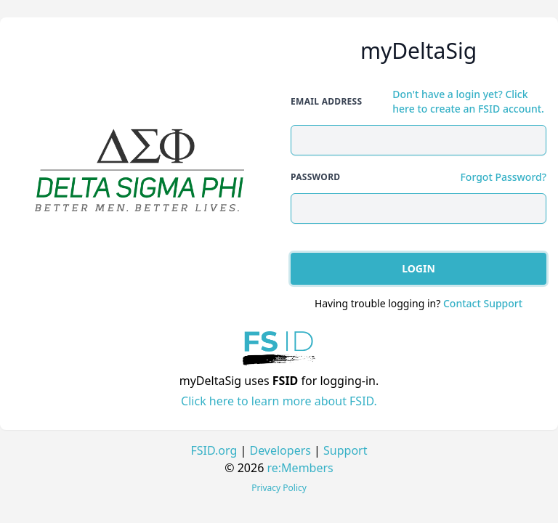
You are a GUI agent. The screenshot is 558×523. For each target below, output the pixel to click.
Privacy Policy (279, 488)
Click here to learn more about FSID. (279, 401)
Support (345, 450)
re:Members (300, 468)
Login (418, 268)
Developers (279, 450)
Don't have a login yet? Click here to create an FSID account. (468, 101)
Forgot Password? (503, 177)
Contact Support (482, 303)
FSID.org (214, 450)
